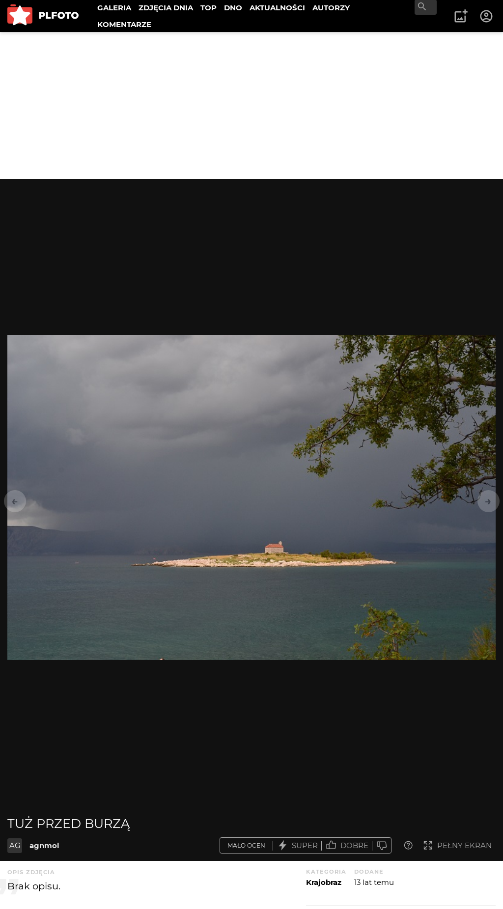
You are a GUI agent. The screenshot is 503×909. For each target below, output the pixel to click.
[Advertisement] (251, 105)
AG (15, 845)
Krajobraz (323, 882)
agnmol (44, 845)
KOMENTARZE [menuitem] (124, 24)
